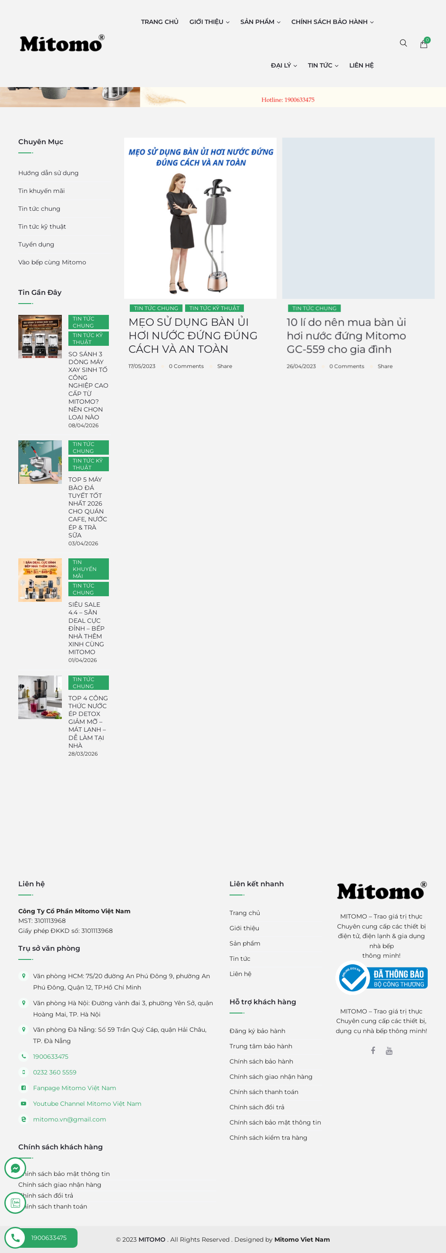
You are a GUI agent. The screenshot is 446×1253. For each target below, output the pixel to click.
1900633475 (50, 1056)
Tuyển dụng (36, 244)
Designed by (282, 1239)
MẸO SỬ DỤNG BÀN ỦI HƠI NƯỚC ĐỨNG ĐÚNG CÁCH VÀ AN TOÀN (193, 342)
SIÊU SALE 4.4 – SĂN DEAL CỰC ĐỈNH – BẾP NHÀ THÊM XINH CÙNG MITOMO (86, 628)
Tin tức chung (156, 314)
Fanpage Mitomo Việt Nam (74, 1088)
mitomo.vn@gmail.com (69, 1119)
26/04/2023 (301, 375)
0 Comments (186, 372)
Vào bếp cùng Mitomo (52, 262)
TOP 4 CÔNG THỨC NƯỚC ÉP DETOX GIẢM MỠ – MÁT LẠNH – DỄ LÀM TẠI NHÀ (88, 722)
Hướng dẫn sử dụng (48, 173)
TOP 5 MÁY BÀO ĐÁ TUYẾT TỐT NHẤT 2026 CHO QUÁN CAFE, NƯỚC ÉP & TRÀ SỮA (87, 507)
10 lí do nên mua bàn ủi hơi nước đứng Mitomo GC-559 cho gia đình (346, 345)
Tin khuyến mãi (41, 191)
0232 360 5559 (55, 1072)
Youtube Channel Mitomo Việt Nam (87, 1104)
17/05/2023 (141, 372)
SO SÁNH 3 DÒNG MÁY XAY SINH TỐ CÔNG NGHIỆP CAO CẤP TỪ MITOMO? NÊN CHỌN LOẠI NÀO (88, 386)
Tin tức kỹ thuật (214, 314)
